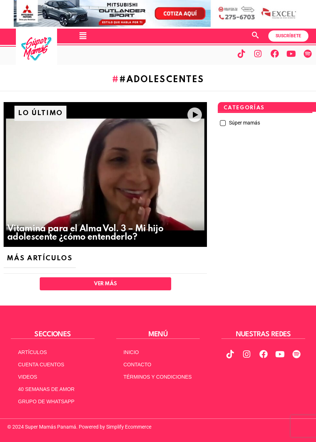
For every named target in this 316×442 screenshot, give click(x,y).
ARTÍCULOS (32, 352)
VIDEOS (27, 377)
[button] (83, 36)
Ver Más (105, 283)
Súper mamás (244, 123)
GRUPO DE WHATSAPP (46, 401)
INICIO (131, 352)
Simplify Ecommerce (128, 427)
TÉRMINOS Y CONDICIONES (158, 377)
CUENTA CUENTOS (41, 364)
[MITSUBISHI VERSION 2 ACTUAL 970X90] (158, 25)
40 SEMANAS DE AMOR (46, 389)
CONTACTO (137, 364)
